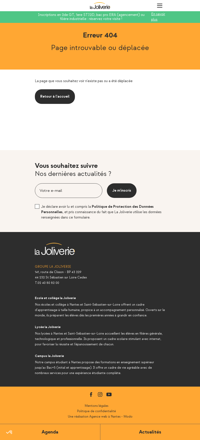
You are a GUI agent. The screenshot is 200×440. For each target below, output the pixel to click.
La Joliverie (100, 5)
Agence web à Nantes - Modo (111, 416)
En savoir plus (158, 17)
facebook (91, 394)
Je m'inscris (121, 190)
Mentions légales (96, 406)
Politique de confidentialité (96, 411)
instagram (100, 394)
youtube (109, 394)
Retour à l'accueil (55, 96)
